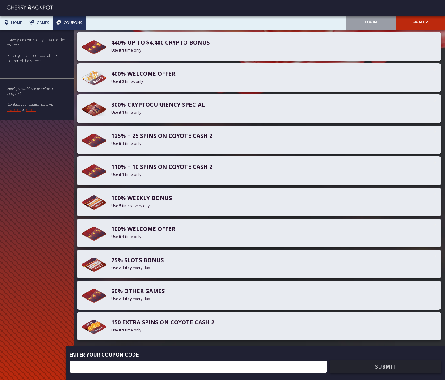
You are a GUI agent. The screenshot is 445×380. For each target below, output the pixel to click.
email (31, 109)
